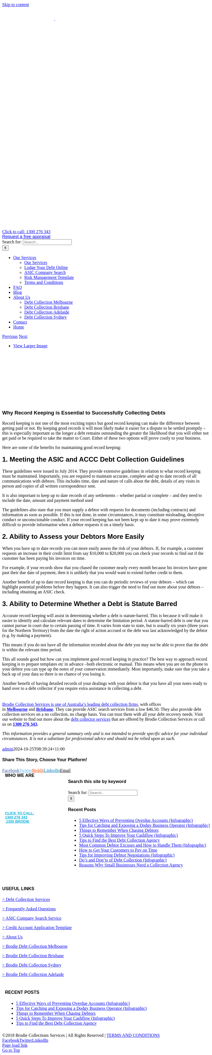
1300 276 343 (25, 724)
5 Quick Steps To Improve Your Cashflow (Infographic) (128, 835)
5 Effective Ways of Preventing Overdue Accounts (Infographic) (136, 820)
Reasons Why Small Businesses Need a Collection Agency (131, 865)
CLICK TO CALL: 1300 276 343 (19, 815)
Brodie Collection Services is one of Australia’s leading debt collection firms (70, 704)
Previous (10, 336)
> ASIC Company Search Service (31, 918)
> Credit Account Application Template (37, 927)
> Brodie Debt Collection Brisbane (33, 955)
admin (7, 749)
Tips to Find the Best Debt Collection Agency (119, 840)
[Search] (5, 248)
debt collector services (90, 719)
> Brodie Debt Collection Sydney (31, 965)
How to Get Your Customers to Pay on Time (118, 850)
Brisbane (44, 709)
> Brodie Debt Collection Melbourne (35, 946)
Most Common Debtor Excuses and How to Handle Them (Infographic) (142, 845)
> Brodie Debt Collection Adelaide (33, 974)
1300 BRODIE (17, 821)
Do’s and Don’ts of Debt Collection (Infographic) (122, 860)
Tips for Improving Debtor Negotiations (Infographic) (126, 855)
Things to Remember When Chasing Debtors (118, 830)
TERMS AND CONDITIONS (133, 1035)
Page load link (15, 1045)
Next (23, 336)
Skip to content (15, 4)
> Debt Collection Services (26, 899)
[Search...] (47, 242)
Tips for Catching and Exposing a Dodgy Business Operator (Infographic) (144, 825)
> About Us (12, 937)
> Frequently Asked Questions (29, 908)
